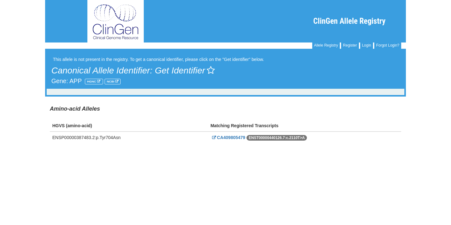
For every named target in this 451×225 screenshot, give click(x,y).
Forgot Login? (387, 45)
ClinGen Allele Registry (349, 21)
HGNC (92, 81)
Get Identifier (185, 70)
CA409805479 (227, 137)
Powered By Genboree (375, 152)
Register (350, 45)
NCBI (111, 81)
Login (366, 45)
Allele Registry (326, 45)
